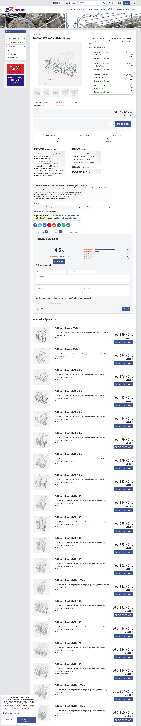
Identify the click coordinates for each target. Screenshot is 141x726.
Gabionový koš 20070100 (69, 664)
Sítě (8, 35)
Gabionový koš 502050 (68, 328)
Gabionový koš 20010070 (69, 643)
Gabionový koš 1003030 (68, 370)
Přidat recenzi (59, 261)
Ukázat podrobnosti (9, 718)
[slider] (59, 102)
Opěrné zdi (10, 50)
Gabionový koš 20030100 (69, 601)
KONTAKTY (93, 9)
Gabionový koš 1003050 (68, 412)
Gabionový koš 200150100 (70, 706)
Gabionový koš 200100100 (70, 685)
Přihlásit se (57, 3)
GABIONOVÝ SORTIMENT (75, 9)
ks (111, 124)
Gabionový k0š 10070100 (69, 559)
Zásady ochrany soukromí (11, 713)
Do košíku (123, 124)
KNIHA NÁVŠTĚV (108, 9)
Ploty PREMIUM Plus (14, 42)
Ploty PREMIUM (15, 39)
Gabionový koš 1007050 (68, 454)
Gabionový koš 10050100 (69, 538)
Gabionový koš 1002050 (68, 391)
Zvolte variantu (123, 342)
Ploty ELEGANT (15, 46)
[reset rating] (52, 303)
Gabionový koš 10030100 (69, 517)
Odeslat (126, 309)
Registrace (71, 3)
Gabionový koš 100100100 (70, 580)
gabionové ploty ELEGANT (15, 80)
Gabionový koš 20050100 (69, 622)
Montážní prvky (12, 58)
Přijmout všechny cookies (26, 720)
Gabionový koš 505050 (68, 349)
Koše (8, 31)
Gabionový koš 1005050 (68, 433)
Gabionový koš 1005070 (68, 475)
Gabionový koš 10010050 (69, 496)
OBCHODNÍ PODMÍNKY (126, 9)
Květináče (10, 54)
